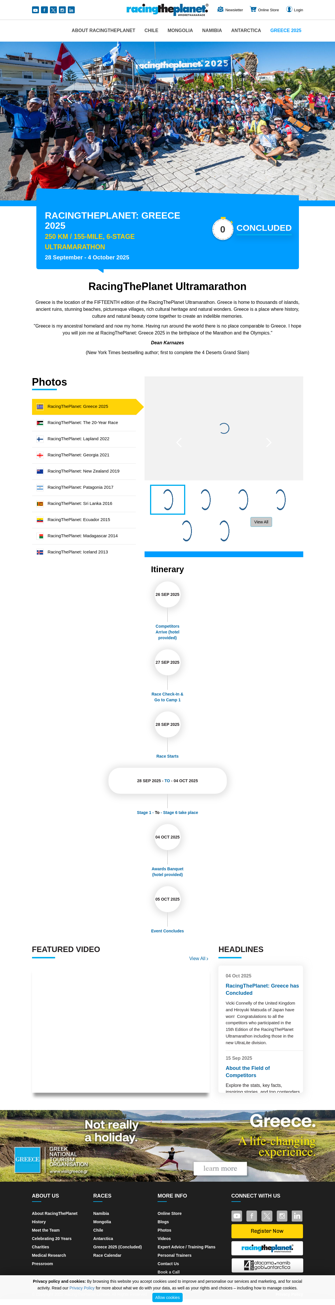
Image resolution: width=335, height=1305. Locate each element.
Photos (164, 1230)
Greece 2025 (286, 30)
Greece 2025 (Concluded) (117, 1247)
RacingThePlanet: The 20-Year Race (77, 422)
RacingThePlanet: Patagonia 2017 (75, 487)
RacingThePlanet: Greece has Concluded (262, 989)
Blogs (163, 1222)
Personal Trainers (175, 1255)
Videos (164, 1238)
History (39, 1222)
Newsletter (230, 10)
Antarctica (246, 30)
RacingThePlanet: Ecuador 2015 (73, 519)
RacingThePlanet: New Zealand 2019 (78, 471)
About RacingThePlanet (103, 30)
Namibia (212, 30)
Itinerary (167, 569)
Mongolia (180, 30)
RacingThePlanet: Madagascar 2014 (77, 535)
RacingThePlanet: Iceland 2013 (72, 551)
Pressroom (42, 1263)
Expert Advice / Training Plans (186, 1247)
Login (294, 10)
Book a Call (168, 1272)
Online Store (264, 10)
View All (261, 522)
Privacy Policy (82, 1288)
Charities (40, 1247)
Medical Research (49, 1255)
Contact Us (168, 1263)
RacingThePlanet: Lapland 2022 (73, 438)
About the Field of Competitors (248, 1072)
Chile (151, 30)
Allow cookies (167, 1297)
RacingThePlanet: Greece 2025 (72, 406)
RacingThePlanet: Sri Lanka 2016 (74, 503)
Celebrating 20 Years (52, 1238)
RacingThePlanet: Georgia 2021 (72, 454)
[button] (69, 98)
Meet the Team (46, 1230)
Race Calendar (107, 1255)
